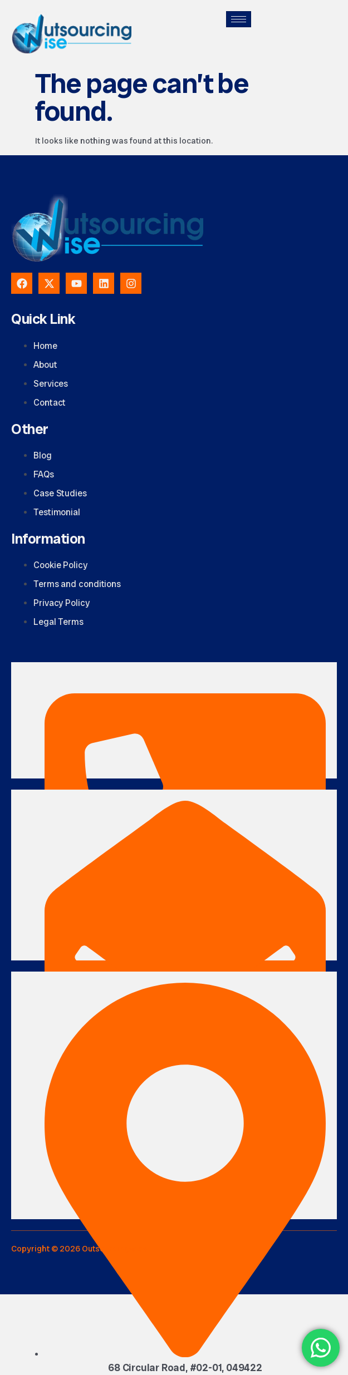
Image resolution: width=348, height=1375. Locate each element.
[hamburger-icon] (238, 19)
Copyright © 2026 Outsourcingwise (79, 1248)
